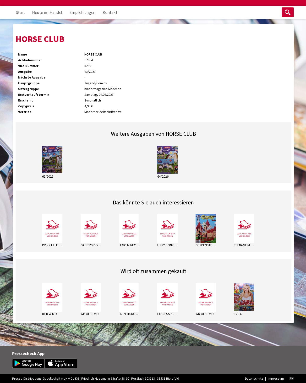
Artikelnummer (30, 60)
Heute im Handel (47, 12)
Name (22, 54)
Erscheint (25, 100)
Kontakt (110, 12)
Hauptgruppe (29, 83)
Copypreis (26, 106)
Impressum (276, 378)
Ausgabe (25, 71)
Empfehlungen (82, 12)
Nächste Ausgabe (31, 77)
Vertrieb (25, 112)
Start (20, 12)
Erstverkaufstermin (33, 94)
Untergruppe (28, 89)
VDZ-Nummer (28, 66)
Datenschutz (254, 378)
